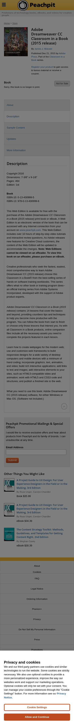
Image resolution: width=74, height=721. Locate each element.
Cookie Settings (37, 708)
